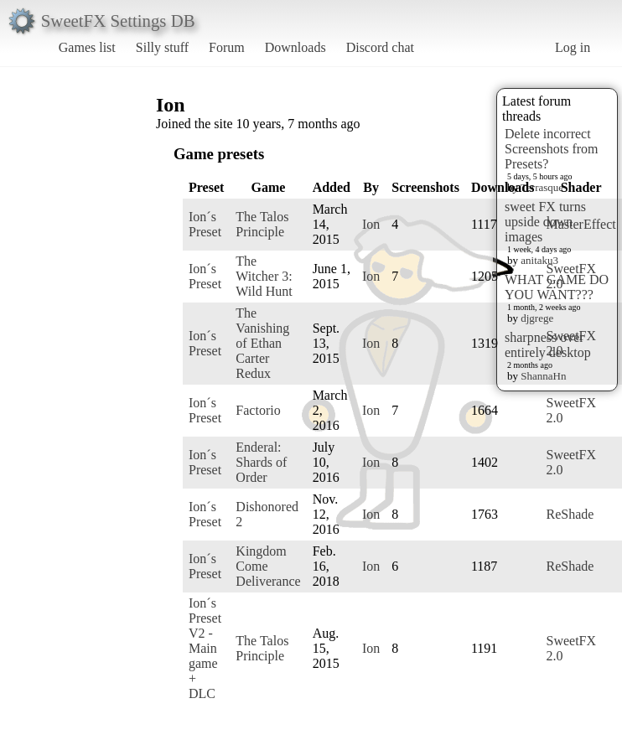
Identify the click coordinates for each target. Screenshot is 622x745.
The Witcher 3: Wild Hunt (264, 276)
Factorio (258, 410)
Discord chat (380, 47)
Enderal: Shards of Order (261, 462)
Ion (371, 224)
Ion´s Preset (205, 224)
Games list (87, 47)
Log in (572, 47)
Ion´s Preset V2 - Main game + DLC (205, 648)
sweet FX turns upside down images (545, 221)
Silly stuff (162, 47)
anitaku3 (539, 260)
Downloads (295, 47)
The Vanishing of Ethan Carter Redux (262, 343)
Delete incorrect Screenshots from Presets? (552, 149)
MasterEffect (580, 224)
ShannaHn (543, 376)
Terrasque (542, 187)
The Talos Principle (262, 224)
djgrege (537, 318)
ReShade (569, 514)
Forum (227, 47)
